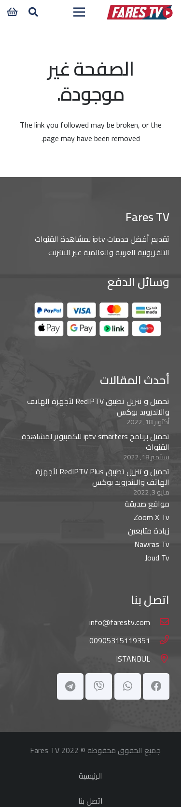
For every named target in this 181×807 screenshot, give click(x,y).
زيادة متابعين (148, 530)
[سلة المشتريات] (12, 12)
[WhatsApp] (127, 686)
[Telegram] (70, 686)
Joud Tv (157, 557)
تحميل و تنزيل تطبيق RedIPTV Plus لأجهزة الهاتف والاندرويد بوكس (102, 476)
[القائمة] (79, 12)
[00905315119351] (159, 640)
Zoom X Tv (151, 517)
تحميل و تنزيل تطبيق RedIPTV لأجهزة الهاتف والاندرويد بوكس (98, 406)
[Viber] (98, 686)
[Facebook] (156, 686)
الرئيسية (90, 775)
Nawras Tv (151, 544)
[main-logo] (139, 12)
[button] (33, 12)
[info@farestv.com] (159, 622)
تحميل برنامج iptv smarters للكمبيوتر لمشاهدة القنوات (95, 441)
